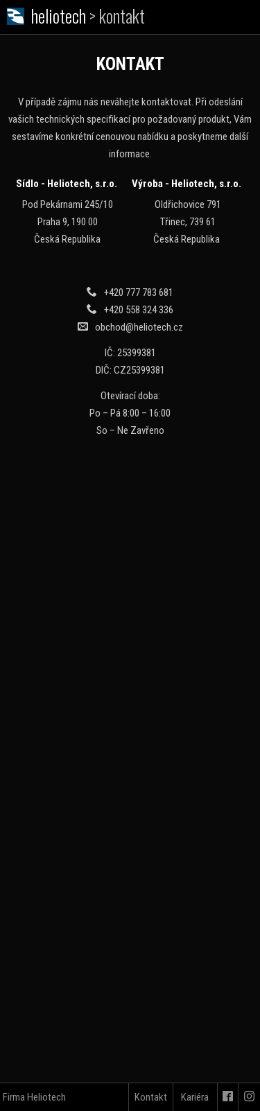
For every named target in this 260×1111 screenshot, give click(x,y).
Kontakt (151, 1097)
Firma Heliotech (34, 1097)
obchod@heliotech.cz (139, 327)
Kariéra (195, 1097)
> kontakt (117, 15)
